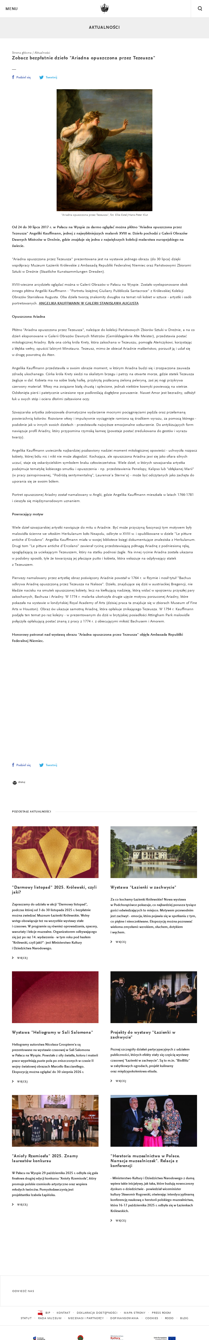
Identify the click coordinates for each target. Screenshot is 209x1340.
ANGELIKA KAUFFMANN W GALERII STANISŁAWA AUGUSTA (89, 305)
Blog (184, 1318)
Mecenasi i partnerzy (86, 1318)
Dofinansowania (124, 1318)
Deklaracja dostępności (97, 1313)
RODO (169, 1318)
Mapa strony (134, 1313)
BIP (44, 1313)
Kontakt (63, 1313)
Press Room (161, 1313)
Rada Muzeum (50, 1318)
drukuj (18, 790)
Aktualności (104, 27)
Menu (11, 9)
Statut (26, 1318)
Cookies (151, 1318)
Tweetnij (48, 77)
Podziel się (21, 77)
